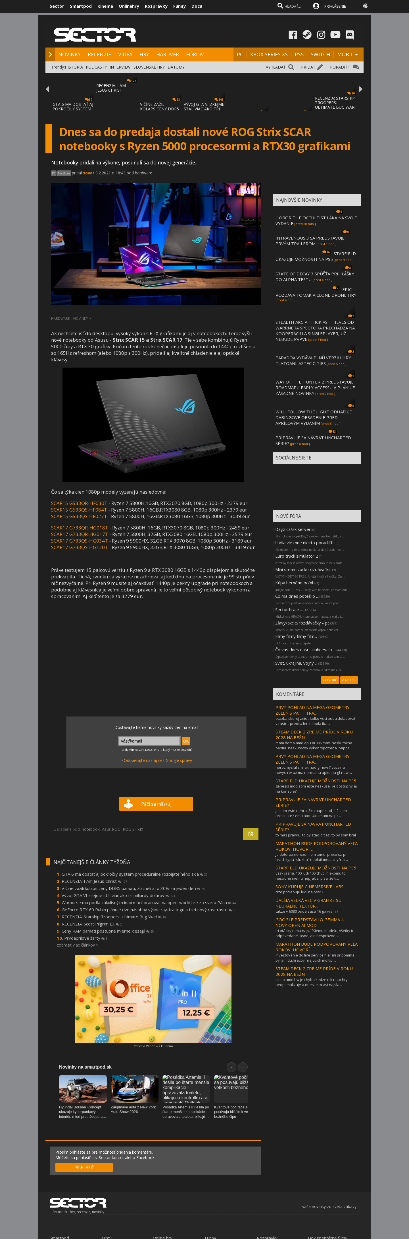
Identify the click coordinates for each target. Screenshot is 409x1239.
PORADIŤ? (339, 67)
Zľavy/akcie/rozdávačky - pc (302, 623)
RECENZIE (99, 54)
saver (88, 173)
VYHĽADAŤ (276, 67)
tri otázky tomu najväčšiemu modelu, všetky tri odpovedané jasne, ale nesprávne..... (315, 933)
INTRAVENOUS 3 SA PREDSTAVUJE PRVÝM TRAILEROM (310, 240)
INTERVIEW (120, 67)
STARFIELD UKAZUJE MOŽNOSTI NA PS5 (316, 256)
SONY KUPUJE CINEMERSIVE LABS (309, 886)
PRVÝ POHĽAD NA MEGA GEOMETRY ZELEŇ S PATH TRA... (313, 710)
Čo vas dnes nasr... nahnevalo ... (305, 649)
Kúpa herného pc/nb (295, 583)
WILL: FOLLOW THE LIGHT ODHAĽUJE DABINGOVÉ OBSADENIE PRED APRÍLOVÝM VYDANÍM (314, 417)
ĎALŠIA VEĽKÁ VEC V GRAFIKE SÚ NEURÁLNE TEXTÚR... (308, 903)
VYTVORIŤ (330, 680)
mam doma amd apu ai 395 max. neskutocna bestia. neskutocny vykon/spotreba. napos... (314, 745)
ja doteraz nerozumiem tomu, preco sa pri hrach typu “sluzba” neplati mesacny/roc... (312, 857)
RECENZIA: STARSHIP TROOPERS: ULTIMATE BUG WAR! (335, 102)
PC (240, 54)
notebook (91, 829)
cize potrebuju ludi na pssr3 (299, 891)
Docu (196, 6)
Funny (179, 6)
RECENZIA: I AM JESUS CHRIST (111, 88)
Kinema (105, 6)
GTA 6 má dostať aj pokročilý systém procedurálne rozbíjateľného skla (135, 874)
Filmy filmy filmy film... (296, 636)
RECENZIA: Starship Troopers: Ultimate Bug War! (114, 917)
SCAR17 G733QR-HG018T (80, 527)
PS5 (299, 54)
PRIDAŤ (308, 67)
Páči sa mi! (156, 804)
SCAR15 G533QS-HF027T (79, 516)
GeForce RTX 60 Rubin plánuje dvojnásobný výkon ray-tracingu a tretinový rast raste (149, 909)
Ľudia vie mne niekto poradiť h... (305, 542)
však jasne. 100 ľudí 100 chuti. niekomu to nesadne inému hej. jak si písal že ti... (311, 876)
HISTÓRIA (74, 67)
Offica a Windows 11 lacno (153, 1046)
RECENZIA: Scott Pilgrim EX (92, 924)
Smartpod (81, 6)
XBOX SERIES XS (269, 54)
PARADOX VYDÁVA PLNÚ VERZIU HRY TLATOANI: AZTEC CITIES (313, 360)
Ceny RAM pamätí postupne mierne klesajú (108, 931)
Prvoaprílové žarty (85, 938)
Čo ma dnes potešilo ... (297, 596)
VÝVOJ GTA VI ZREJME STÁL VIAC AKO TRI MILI (204, 109)
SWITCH (320, 54)
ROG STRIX (133, 829)
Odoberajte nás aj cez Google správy (158, 760)
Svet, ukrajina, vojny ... (296, 663)
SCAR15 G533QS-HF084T (79, 509)
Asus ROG (111, 829)
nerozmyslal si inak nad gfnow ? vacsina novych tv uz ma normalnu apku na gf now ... (314, 770)
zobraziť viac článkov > (77, 945)
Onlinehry (129, 6)
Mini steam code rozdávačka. (303, 569)
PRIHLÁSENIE (335, 6)
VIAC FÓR (349, 680)
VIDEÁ (125, 54)
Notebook (64, 173)
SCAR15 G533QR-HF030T (79, 503)
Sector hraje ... (289, 609)
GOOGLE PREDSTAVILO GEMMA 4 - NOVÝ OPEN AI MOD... (311, 922)
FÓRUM (195, 54)
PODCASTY (96, 67)
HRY (144, 54)
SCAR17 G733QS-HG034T (79, 540)
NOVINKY (69, 54)
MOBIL (345, 54)
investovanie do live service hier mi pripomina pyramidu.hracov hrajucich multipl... (315, 958)
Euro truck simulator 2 (296, 556)
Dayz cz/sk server (293, 529)
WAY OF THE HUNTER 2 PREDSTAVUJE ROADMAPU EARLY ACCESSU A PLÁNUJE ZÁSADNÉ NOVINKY (315, 387)
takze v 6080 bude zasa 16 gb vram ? (307, 911)
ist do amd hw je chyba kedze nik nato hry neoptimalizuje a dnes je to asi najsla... (312, 982)
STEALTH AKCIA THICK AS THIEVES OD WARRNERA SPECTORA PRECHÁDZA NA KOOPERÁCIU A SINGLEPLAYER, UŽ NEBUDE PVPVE (315, 330)
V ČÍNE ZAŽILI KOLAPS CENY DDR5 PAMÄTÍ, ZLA (159, 109)
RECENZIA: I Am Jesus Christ (94, 881)
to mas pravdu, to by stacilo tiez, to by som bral (316, 835)
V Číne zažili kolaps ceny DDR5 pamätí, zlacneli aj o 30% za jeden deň (133, 888)
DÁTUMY (176, 67)
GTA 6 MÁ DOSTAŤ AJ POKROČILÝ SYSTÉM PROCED (73, 109)
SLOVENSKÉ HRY (149, 67)
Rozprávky (156, 6)
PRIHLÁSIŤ (84, 1167)
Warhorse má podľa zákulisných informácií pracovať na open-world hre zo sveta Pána (149, 902)
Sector (57, 6)
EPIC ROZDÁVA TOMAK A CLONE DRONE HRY (316, 292)
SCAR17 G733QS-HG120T (79, 547)
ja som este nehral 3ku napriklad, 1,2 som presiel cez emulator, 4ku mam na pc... (311, 813)
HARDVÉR (167, 54)
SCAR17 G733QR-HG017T (79, 534)
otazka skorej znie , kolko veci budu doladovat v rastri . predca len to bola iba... (315, 721)
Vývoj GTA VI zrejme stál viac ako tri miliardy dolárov (118, 895)
